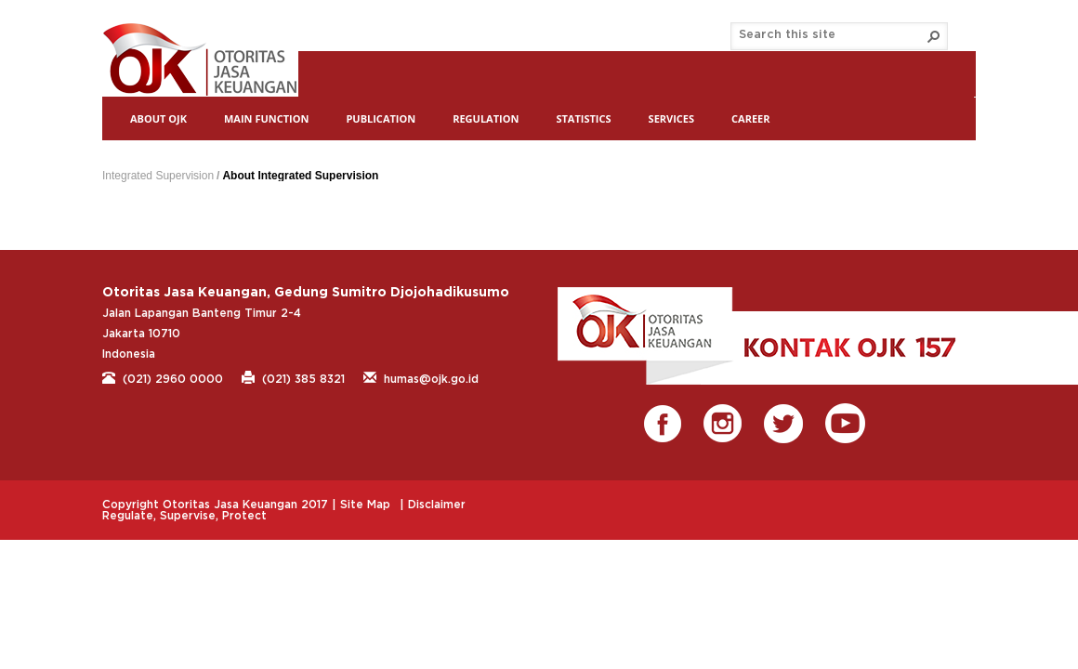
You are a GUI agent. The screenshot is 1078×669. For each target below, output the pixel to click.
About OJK (158, 118)
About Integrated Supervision (300, 175)
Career (750, 118)
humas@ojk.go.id (421, 377)
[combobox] (832, 35)
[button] (934, 36)
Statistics (583, 118)
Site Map (365, 504)
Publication (380, 118)
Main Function (266, 118)
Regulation (486, 118)
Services (672, 118)
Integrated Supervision (158, 175)
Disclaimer (437, 504)
